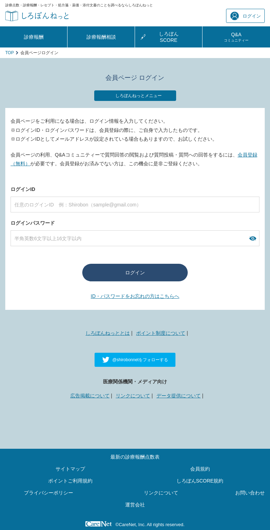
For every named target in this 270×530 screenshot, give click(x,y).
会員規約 (200, 469)
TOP (9, 52)
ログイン (245, 16)
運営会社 (135, 504)
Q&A (236, 37)
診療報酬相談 (101, 37)
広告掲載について (90, 395)
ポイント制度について (160, 333)
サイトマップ (70, 469)
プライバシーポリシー (48, 493)
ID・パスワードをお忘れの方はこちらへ (135, 296)
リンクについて (133, 395)
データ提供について (178, 395)
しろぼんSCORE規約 (200, 481)
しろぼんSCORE (169, 37)
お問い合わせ (250, 493)
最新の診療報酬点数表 (135, 457)
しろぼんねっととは (107, 333)
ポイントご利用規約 (70, 481)
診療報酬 (34, 37)
